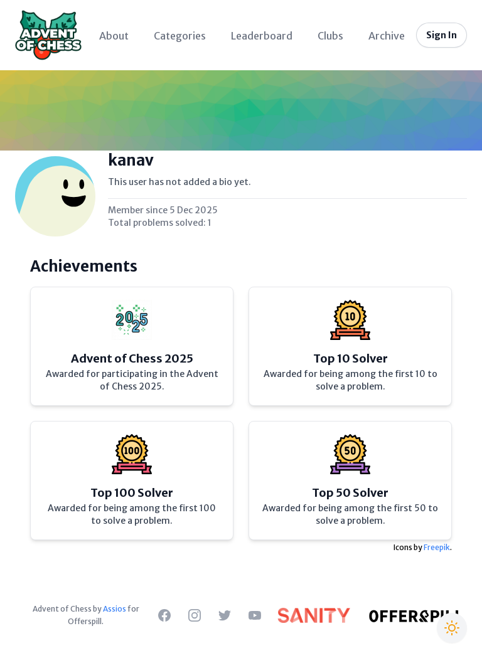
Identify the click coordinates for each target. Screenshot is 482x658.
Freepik (437, 547)
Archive (386, 35)
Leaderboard (261, 35)
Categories (180, 35)
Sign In (441, 35)
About (114, 35)
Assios (114, 608)
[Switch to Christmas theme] (452, 628)
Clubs (330, 35)
